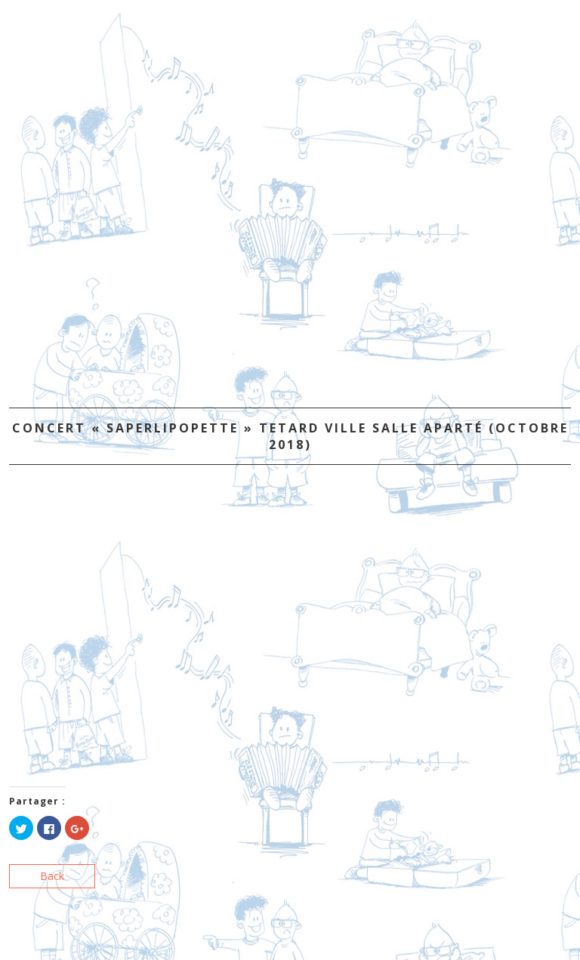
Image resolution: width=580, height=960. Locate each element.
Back (52, 876)
